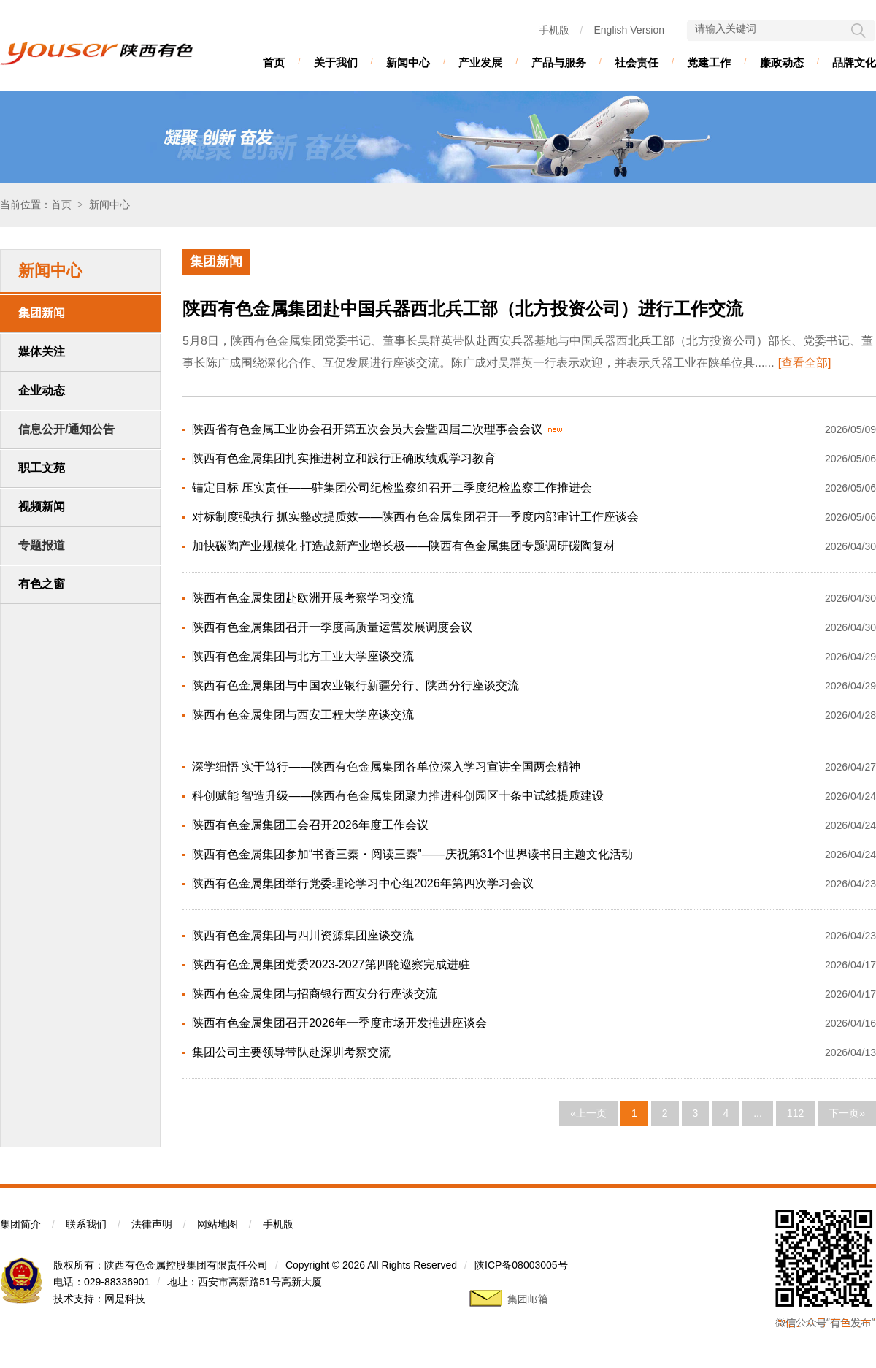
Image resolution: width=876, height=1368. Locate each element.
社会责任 (636, 62)
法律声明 (151, 1224)
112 (795, 1113)
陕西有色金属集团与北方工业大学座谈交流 (303, 656)
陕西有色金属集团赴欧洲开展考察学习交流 (303, 598)
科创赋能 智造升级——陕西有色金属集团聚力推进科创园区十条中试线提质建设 (398, 796)
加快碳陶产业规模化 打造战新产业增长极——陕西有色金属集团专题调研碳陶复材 (403, 546)
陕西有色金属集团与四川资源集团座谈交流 (303, 935)
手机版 (554, 30)
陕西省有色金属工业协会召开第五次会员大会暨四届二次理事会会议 (367, 429)
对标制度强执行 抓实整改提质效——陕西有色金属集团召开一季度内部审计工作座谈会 (415, 517)
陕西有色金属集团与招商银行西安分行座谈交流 (314, 993)
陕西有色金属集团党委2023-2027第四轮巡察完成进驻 (331, 964)
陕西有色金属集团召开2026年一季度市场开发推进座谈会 (339, 1023)
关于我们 (336, 62)
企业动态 (41, 390)
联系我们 (86, 1224)
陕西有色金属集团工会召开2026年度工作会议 (310, 825)
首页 (274, 62)
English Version (628, 30)
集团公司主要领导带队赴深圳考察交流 (291, 1052)
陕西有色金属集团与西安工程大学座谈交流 (303, 714)
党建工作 (709, 62)
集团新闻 (41, 313)
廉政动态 (782, 62)
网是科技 (124, 1298)
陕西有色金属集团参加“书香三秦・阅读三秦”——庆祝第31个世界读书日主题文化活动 (412, 854)
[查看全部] (804, 362)
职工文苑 (41, 468)
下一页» (847, 1113)
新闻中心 (408, 62)
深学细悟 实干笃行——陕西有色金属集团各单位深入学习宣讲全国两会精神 (386, 766)
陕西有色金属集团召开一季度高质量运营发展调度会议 (332, 627)
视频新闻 (41, 506)
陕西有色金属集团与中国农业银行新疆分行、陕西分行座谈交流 (355, 685)
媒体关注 (41, 351)
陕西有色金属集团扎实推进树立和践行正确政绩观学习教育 (344, 458)
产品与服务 (558, 62)
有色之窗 (41, 584)
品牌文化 (854, 62)
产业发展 (480, 62)
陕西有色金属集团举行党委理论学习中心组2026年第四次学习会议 (363, 883)
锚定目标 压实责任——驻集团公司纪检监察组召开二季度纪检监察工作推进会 (392, 487)
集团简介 (20, 1224)
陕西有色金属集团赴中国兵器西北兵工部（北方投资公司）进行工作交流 (462, 308)
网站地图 (217, 1224)
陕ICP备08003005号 (521, 1265)
